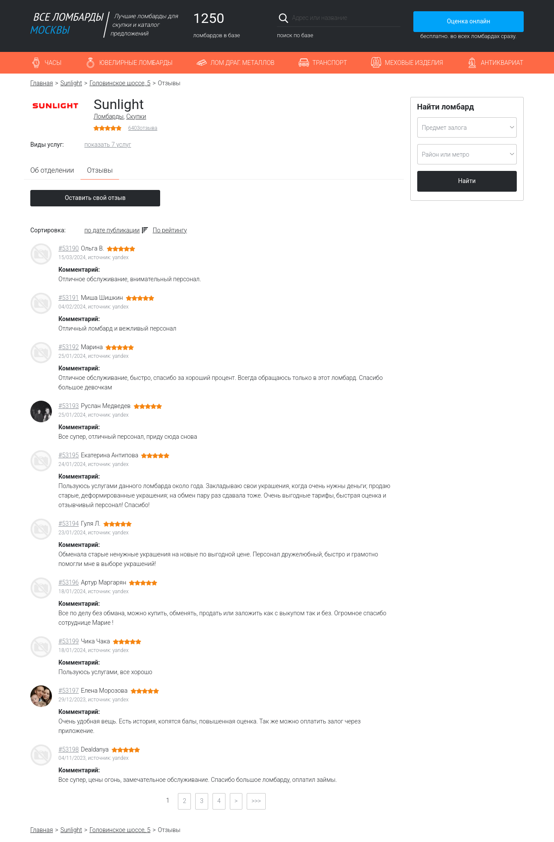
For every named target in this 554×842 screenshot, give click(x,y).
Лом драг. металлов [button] (242, 62)
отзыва (142, 128)
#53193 (68, 405)
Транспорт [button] (329, 62)
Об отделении (52, 170)
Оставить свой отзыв (95, 197)
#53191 (68, 297)
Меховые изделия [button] (414, 62)
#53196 (68, 582)
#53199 (68, 641)
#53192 (68, 347)
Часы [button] (53, 62)
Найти (467, 180)
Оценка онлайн (468, 21)
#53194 (68, 523)
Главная (41, 83)
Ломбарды (108, 116)
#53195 (68, 455)
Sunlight (71, 83)
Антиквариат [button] (502, 62)
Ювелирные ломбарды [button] (135, 62)
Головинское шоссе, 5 (120, 83)
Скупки (136, 116)
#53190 (68, 248)
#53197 (68, 690)
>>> (256, 800)
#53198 (68, 749)
